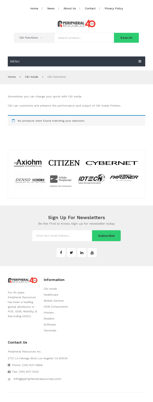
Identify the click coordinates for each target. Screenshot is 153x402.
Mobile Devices (54, 300)
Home (34, 8)
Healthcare (51, 294)
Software (50, 324)
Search (126, 38)
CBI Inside (31, 76)
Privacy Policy (114, 8)
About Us (70, 8)
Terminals (50, 330)
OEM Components (56, 306)
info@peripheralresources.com (37, 379)
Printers (49, 312)
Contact (90, 8)
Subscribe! (106, 236)
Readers (49, 318)
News (51, 8)
